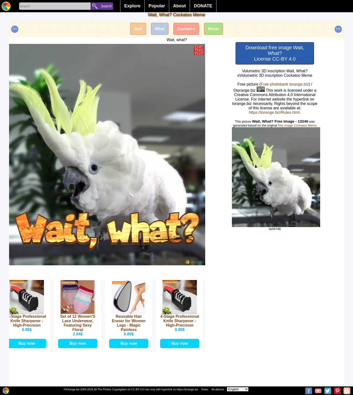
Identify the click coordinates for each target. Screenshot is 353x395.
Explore (132, 5)
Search (106, 6)
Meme (213, 29)
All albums (218, 389)
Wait (138, 29)
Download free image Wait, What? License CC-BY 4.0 (274, 53)
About (179, 5)
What (159, 29)
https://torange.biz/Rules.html (274, 112)
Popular (157, 5)
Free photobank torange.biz (285, 84)
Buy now (27, 343)
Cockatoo (186, 29)
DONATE (203, 5)
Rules (204, 389)
